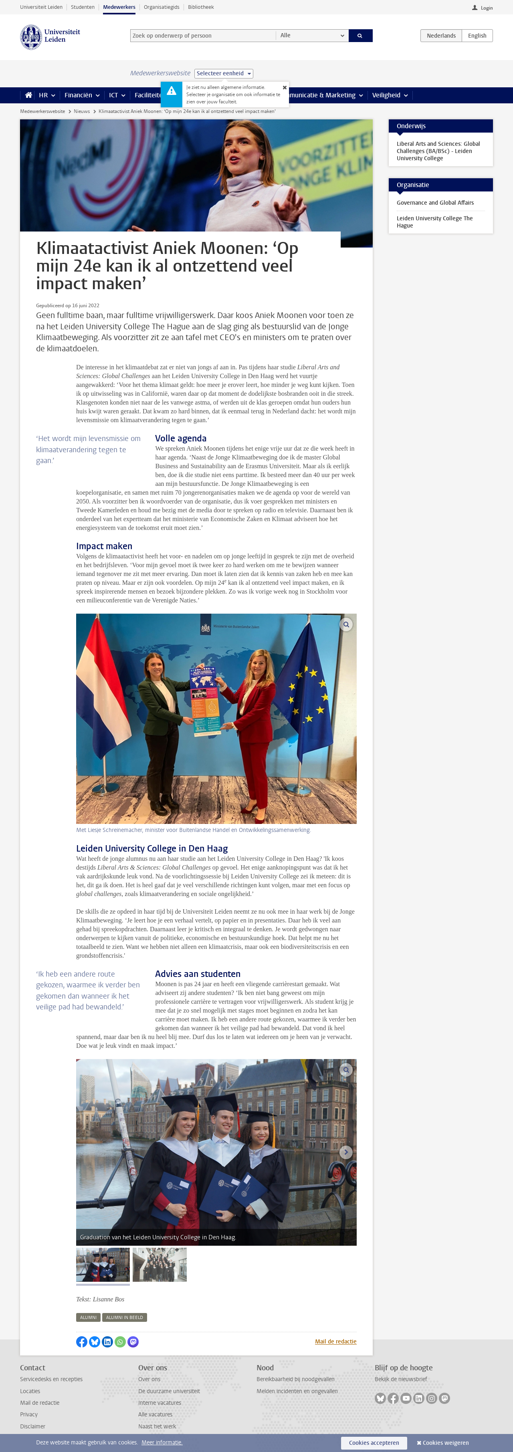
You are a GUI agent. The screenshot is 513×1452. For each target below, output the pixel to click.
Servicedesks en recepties (51, 1379)
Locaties (30, 1391)
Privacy (29, 1414)
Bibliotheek (201, 7)
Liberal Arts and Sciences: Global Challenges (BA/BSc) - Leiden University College (438, 151)
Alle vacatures (155, 1414)
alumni (88, 1318)
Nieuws (82, 111)
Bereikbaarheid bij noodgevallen (295, 1379)
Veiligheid (386, 95)
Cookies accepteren (374, 1443)
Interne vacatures (159, 1403)
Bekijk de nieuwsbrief (401, 1379)
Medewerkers (119, 7)
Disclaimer (32, 1426)
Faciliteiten (150, 95)
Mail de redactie (336, 1341)
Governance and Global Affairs (435, 203)
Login (487, 8)
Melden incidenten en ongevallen (297, 1391)
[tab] (103, 1265)
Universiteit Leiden (41, 7)
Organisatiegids (162, 7)
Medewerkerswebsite (42, 111)
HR (43, 95)
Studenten (83, 7)
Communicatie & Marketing (316, 95)
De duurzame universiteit (169, 1391)
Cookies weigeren (446, 1443)
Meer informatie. (162, 1442)
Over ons (149, 1379)
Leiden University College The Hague (435, 222)
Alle (286, 35)
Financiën (78, 95)
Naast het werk (157, 1426)
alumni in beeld (124, 1318)
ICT (113, 95)
